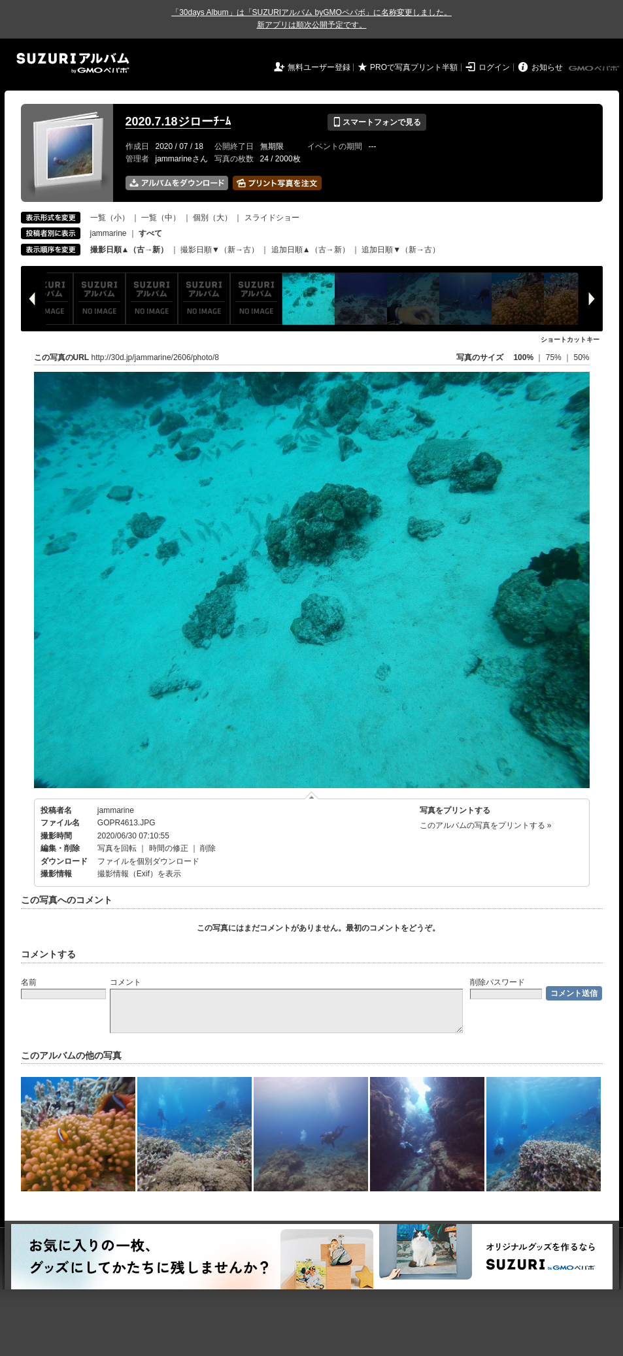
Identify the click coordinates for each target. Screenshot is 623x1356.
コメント (125, 982)
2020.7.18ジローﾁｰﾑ (178, 121)
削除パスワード (497, 982)
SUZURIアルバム (73, 63)
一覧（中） (160, 217)
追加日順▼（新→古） (401, 249)
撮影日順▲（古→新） (129, 249)
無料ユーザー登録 (319, 67)
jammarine (108, 233)
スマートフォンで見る (377, 122)
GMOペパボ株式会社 (595, 68)
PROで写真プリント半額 (414, 67)
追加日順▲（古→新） (310, 249)
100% (523, 357)
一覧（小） (109, 217)
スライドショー (271, 217)
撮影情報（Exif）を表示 (139, 873)
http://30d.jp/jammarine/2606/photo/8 (155, 357)
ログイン (494, 67)
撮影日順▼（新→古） (219, 249)
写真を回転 (117, 848)
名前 (29, 982)
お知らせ (547, 67)
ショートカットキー (570, 339)
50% (581, 357)
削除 (208, 848)
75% (555, 357)
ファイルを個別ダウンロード (148, 861)
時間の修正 (168, 848)
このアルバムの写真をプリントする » (486, 825)
